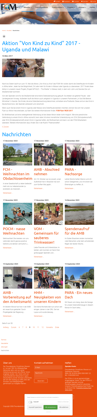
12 (43, 327)
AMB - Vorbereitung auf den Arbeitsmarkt (17, 297)
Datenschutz (48, 411)
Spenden (85, 1)
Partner (92, 7)
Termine (3, 340)
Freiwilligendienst (41, 7)
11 (38, 327)
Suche (94, 1)
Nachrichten (5, 350)
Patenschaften (57, 7)
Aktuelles (27, 7)
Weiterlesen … (8, 193)
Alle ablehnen (63, 407)
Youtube (76, 1)
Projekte (70, 7)
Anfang (6, 327)
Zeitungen (4, 347)
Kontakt (57, 1)
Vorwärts (49, 327)
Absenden (40, 381)
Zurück (6, 127)
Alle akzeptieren (50, 407)
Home (3, 30)
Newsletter (4, 343)
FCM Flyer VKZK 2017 (64, 111)
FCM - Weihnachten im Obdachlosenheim (17, 174)
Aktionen (81, 7)
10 (34, 327)
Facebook (67, 1)
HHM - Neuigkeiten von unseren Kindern (47, 297)
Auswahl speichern (35, 407)
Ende (57, 327)
